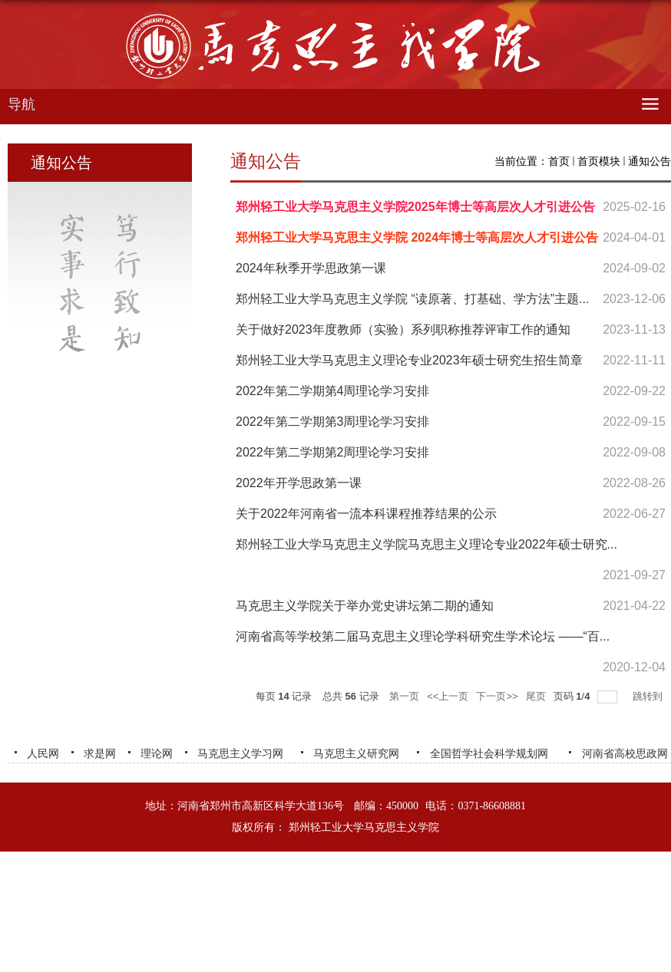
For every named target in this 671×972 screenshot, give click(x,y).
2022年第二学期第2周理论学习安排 (333, 452)
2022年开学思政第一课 (299, 482)
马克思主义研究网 (356, 753)
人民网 (43, 753)
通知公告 (649, 161)
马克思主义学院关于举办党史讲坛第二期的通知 (365, 605)
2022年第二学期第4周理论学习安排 (333, 390)
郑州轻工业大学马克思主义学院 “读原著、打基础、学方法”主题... (412, 298)
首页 (559, 161)
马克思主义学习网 (240, 753)
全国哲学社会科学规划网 (489, 753)
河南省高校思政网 (625, 753)
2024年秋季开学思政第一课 (311, 268)
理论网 (156, 753)
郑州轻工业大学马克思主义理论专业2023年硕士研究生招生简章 (409, 360)
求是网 (100, 753)
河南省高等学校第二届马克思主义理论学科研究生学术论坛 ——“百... (423, 636)
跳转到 (649, 696)
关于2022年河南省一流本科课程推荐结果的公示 (366, 513)
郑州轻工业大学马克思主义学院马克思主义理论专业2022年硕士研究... (426, 544)
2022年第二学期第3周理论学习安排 (333, 421)
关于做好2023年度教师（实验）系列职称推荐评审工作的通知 (403, 329)
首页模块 (598, 161)
